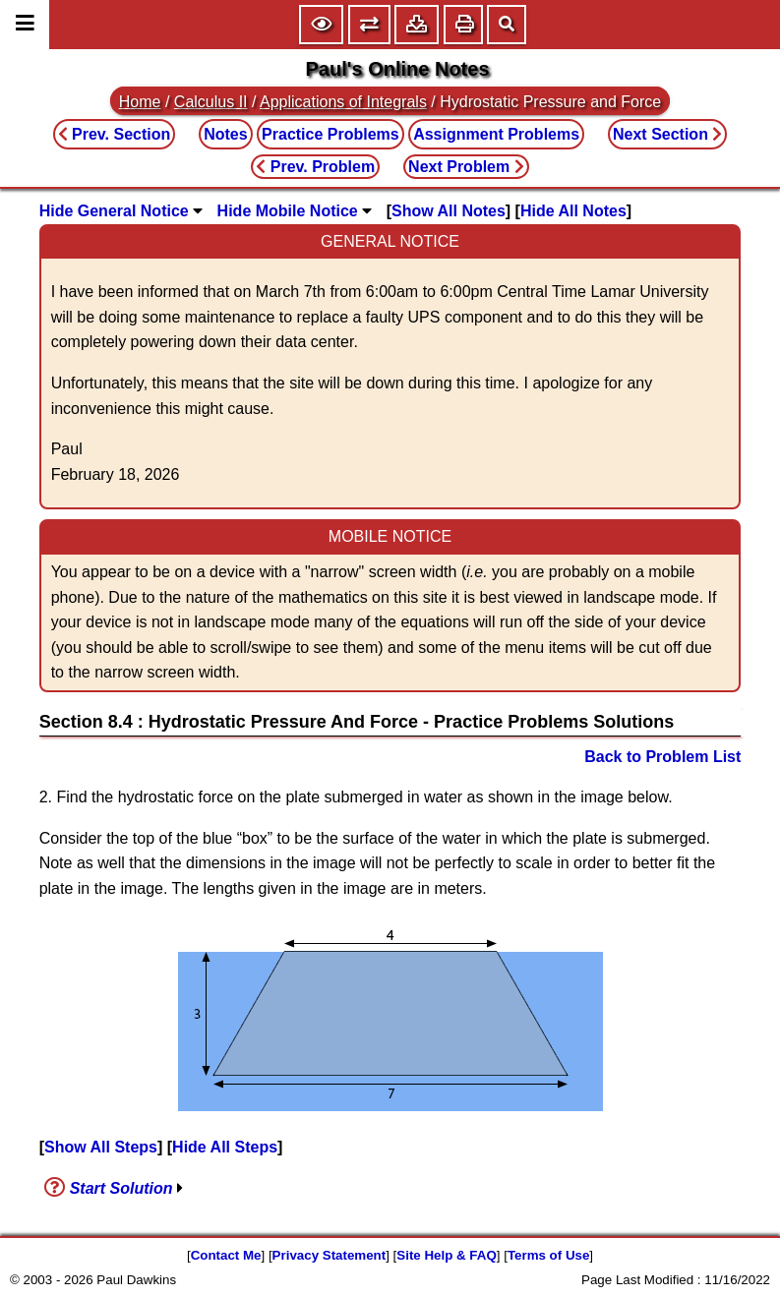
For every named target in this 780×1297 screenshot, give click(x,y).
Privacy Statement (329, 1255)
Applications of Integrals (343, 101)
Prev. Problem (315, 166)
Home (140, 101)
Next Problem (466, 166)
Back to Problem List (662, 756)
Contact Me (226, 1255)
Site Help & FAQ (446, 1255)
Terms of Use (548, 1255)
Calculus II (211, 101)
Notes (225, 134)
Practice (330, 134)
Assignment (496, 134)
